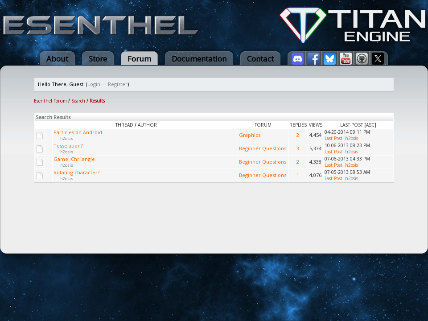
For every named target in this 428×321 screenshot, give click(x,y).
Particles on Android (78, 132)
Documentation (199, 59)
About (57, 59)
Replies (298, 125)
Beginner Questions (262, 148)
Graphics (249, 135)
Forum (139, 59)
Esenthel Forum (50, 101)
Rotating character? (76, 172)
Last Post (351, 125)
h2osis (66, 138)
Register (118, 84)
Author (147, 125)
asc (370, 125)
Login (93, 84)
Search (78, 101)
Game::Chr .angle (74, 159)
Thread (124, 125)
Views (315, 125)
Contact (260, 59)
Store (98, 59)
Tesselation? (68, 145)
